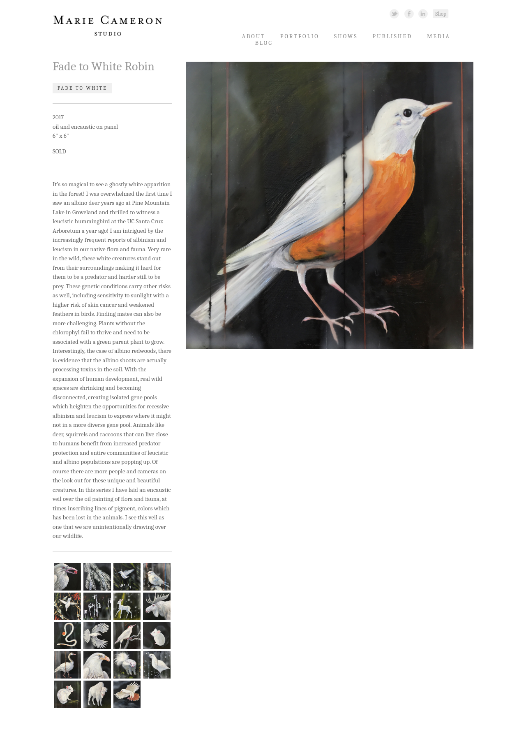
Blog (264, 42)
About (253, 36)
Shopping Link (440, 13)
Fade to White (82, 88)
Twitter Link (394, 13)
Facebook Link (409, 13)
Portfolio (299, 36)
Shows (346, 36)
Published (392, 36)
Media (438, 36)
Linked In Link (423, 13)
